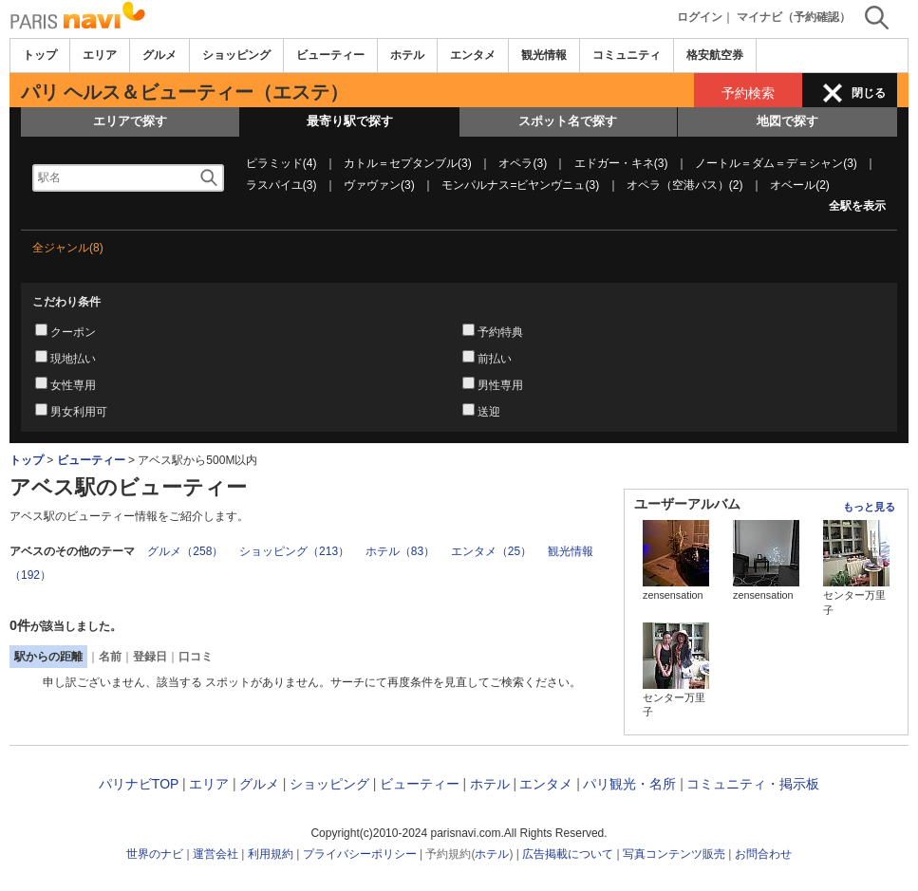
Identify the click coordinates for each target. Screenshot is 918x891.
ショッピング (236, 55)
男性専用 (500, 385)
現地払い (73, 358)
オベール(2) (800, 185)
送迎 (489, 411)
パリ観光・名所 (629, 783)
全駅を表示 (857, 206)
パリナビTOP (138, 783)
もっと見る (869, 506)
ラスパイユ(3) (281, 185)
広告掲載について (567, 854)
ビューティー (330, 55)
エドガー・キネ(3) (621, 163)
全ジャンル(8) (67, 247)
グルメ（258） (185, 551)
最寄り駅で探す (350, 121)
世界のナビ (154, 854)
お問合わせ (763, 854)
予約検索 (748, 93)
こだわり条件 (66, 301)
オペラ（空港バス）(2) (685, 185)
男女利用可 (78, 411)
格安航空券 (714, 55)
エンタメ (473, 55)
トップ (40, 55)
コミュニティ (626, 55)
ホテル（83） (400, 551)
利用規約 (270, 854)
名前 (110, 656)
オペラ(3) (522, 163)
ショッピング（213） (294, 551)
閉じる (869, 93)
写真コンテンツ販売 (674, 854)
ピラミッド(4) (281, 163)
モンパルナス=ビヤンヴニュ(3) (520, 185)
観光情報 (544, 55)
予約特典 (500, 332)
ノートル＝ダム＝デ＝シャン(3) (776, 163)
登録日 (150, 656)
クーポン (73, 332)
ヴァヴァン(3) (379, 185)
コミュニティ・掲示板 (752, 783)
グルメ (159, 55)
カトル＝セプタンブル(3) (408, 163)
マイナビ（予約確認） (794, 17)
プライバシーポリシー (360, 854)
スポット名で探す (567, 121)
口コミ (195, 656)
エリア (100, 55)
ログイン (699, 17)
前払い (495, 358)
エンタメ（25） (491, 551)
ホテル (407, 55)
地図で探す (787, 121)
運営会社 (215, 854)
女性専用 (73, 385)
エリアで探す (130, 121)
